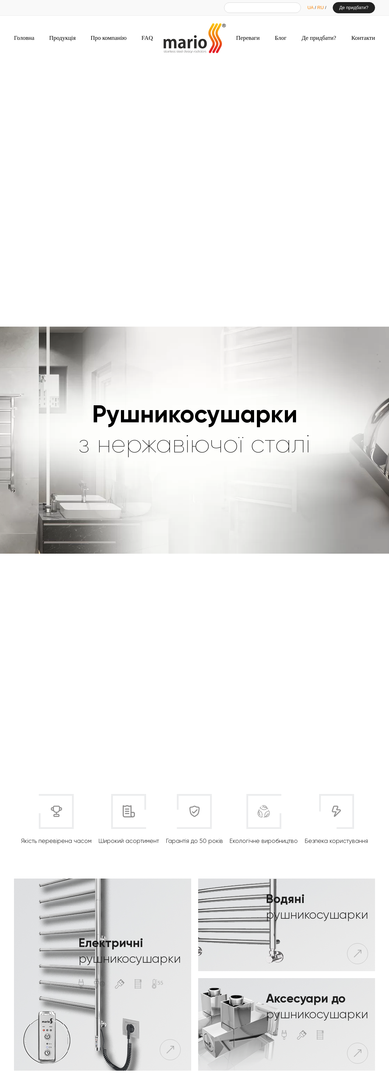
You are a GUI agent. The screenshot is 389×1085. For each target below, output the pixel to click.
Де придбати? (353, 7)
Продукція (62, 38)
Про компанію (109, 38)
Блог (281, 38)
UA (311, 7)
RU (321, 7)
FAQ (147, 38)
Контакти (363, 38)
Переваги (248, 38)
